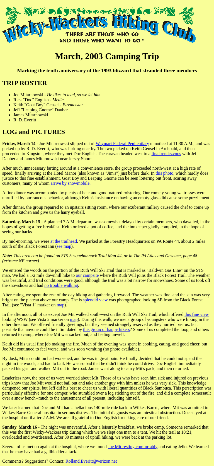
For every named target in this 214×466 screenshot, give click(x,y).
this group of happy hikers (106, 329)
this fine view (196, 314)
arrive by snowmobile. (71, 183)
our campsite (87, 275)
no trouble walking (61, 285)
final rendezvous (166, 153)
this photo (164, 173)
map (60, 304)
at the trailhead (63, 241)
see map (64, 246)
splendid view (95, 299)
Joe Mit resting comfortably (132, 446)
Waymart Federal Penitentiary (122, 143)
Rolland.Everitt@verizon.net (91, 461)
